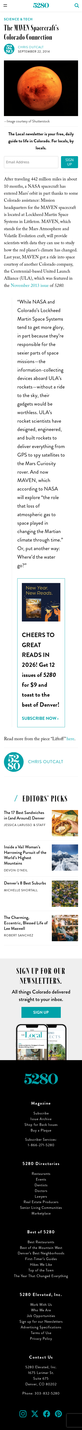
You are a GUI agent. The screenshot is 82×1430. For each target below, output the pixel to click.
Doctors (41, 1190)
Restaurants (41, 1173)
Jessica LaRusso (18, 825)
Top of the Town (41, 1270)
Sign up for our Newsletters (41, 1321)
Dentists (41, 1185)
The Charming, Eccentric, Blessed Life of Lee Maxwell (26, 922)
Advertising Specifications (41, 1327)
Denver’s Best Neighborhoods (41, 1253)
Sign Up (69, 162)
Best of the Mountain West (41, 1247)
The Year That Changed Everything (41, 1275)
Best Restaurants (41, 1242)
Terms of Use (41, 1332)
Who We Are (41, 1310)
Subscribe (41, 1113)
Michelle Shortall (21, 890)
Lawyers (41, 1196)
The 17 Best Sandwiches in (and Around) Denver (24, 815)
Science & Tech (18, 19)
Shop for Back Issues (41, 1124)
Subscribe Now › (40, 718)
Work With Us (41, 1304)
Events (41, 1179)
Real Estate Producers (41, 1201)
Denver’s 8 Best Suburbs (25, 883)
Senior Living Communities (41, 1207)
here (70, 739)
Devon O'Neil (16, 870)
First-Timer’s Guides (41, 1258)
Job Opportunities (41, 1315)
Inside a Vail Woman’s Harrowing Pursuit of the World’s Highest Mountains (25, 855)
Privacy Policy (41, 1338)
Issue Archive (41, 1118)
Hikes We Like (41, 1264)
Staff (41, 825)
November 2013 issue (30, 286)
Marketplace (41, 1213)
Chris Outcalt (31, 47)
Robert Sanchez (18, 935)
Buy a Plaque (41, 1130)
